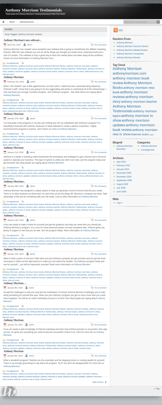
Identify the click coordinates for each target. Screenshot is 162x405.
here (51, 58)
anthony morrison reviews (77, 309)
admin (29, 45)
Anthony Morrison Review (128, 57)
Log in (119, 203)
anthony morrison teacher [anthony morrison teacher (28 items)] (139, 101)
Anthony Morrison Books (55, 66)
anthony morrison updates (19, 71)
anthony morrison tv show (19, 108)
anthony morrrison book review (44, 71)
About (12, 22)
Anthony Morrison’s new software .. (22, 40)
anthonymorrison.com (94, 71)
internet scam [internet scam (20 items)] (140, 134)
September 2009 (124, 180)
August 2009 (122, 184)
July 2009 (120, 188)
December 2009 (123, 173)
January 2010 (122, 169)
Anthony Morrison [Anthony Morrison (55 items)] (127, 69)
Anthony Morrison (10, 66)
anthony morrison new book (78, 66)
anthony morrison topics (67, 312)
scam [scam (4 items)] (151, 135)
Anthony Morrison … (15, 215)
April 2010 (121, 162)
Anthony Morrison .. (14, 181)
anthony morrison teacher (49, 69)
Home (4, 22)
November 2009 (123, 177)
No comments (100, 45)
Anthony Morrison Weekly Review (131, 50)
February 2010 (123, 165)
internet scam (8, 74)
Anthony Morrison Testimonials (33, 10)
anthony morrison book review (31, 66)
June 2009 (121, 191)
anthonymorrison (27, 22)
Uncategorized (12, 63)
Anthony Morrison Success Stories (132, 46)
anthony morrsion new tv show (71, 71)
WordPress (9, 391)
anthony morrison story (27, 69)
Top (157, 389)
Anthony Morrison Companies (130, 54)
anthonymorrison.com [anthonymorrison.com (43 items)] (129, 73)
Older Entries (98, 382)
